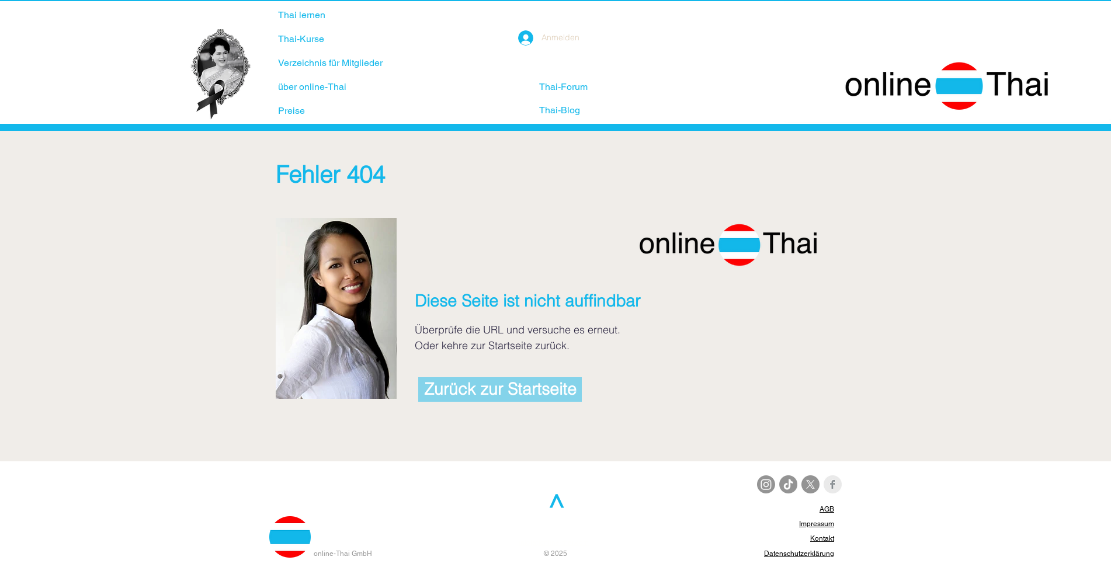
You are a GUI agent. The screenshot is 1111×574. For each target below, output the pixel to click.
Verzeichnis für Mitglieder (330, 62)
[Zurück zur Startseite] (500, 389)
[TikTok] (788, 484)
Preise (291, 110)
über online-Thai (312, 86)
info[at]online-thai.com (554, 542)
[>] (553, 501)
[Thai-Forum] (580, 87)
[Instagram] (766, 484)
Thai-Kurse (301, 38)
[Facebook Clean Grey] (833, 484)
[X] (810, 484)
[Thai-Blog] (575, 111)
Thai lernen (301, 14)
